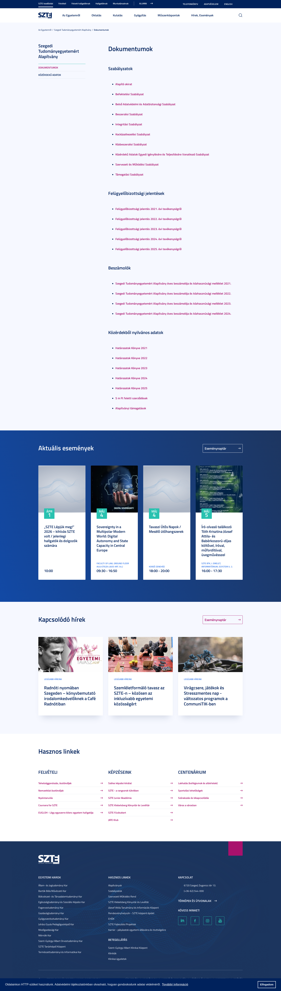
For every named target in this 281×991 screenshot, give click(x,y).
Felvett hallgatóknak (81, 3)
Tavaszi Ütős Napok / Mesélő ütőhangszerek (166, 529)
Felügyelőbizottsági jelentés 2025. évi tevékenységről (148, 249)
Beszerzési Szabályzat (129, 114)
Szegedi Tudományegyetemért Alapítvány (72, 29)
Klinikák (112, 953)
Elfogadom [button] (266, 984)
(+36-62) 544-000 (194, 891)
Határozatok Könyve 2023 (131, 368)
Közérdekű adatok (49, 75)
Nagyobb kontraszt (240, 4)
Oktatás (96, 15)
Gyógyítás (140, 15)
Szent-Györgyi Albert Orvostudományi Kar (60, 941)
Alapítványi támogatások (130, 408)
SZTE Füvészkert (117, 812)
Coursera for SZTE (48, 805)
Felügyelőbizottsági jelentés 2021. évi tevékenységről (148, 209)
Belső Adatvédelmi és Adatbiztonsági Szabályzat (145, 104)
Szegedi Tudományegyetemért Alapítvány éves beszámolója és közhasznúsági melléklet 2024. (173, 313)
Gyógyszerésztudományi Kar (53, 918)
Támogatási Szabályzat (129, 174)
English (228, 4)
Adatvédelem (211, 4)
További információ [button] (175, 984)
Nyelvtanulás (45, 798)
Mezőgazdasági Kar (48, 929)
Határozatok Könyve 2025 (131, 388)
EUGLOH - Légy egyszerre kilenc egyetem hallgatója (65, 812)
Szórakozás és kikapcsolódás (193, 798)
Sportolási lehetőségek (190, 790)
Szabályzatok (115, 891)
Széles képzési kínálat (120, 783)
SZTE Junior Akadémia (120, 798)
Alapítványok (115, 885)
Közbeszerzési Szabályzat (131, 144)
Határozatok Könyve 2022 (131, 358)
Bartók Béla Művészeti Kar (52, 891)
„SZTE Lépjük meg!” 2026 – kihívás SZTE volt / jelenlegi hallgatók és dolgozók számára (60, 536)
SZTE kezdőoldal (45, 3)
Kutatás (118, 15)
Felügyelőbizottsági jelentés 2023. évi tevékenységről (148, 229)
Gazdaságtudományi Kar (51, 913)
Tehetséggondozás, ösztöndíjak (55, 783)
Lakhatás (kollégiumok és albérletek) (198, 783)
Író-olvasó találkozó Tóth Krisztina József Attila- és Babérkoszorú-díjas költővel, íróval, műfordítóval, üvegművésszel (216, 540)
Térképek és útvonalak (194, 900)
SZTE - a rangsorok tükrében (123, 790)
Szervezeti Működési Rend (122, 896)
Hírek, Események (202, 15)
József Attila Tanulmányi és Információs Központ (133, 907)
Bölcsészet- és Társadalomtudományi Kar (60, 896)
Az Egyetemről (71, 15)
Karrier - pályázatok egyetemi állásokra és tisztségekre (137, 929)
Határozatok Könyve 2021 (131, 348)
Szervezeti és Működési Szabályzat (137, 164)
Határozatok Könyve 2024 (131, 378)
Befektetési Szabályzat (129, 94)
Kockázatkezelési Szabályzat (132, 134)
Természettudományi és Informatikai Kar (59, 952)
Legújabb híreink (53, 679)
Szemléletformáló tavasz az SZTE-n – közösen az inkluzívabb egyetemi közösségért (139, 696)
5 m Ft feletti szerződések (131, 398)
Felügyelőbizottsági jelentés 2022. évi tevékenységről (148, 219)
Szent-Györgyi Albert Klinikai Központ (127, 947)
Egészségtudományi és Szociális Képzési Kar (61, 902)
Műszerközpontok (169, 15)
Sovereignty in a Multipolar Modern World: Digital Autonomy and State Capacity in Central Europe (112, 538)
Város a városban (187, 805)
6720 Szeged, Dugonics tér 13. (200, 885)
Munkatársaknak (120, 3)
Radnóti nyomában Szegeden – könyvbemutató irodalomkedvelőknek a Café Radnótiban (70, 696)
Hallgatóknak (102, 3)
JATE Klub (113, 820)
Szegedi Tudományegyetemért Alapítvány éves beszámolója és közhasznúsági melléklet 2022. (173, 293)
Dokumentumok (101, 29)
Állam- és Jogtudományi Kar (53, 885)
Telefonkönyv (190, 4)
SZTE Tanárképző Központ (52, 946)
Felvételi (62, 3)
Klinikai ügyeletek (117, 959)
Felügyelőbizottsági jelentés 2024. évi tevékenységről (148, 239)
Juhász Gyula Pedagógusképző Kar (56, 924)
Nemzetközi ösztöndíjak (51, 790)
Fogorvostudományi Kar (50, 907)
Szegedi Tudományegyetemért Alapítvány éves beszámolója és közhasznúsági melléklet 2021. (173, 283)
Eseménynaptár (215, 448)
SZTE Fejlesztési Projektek (122, 924)
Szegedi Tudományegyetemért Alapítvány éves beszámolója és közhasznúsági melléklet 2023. (173, 303)
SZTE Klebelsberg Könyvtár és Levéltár (129, 805)
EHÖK (111, 918)
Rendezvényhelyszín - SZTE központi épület (131, 913)
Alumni (143, 3)
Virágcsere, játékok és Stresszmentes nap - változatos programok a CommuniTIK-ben (206, 696)
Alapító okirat (123, 84)
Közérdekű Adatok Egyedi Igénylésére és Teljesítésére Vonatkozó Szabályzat (162, 154)
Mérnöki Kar (44, 935)
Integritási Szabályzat (128, 124)
